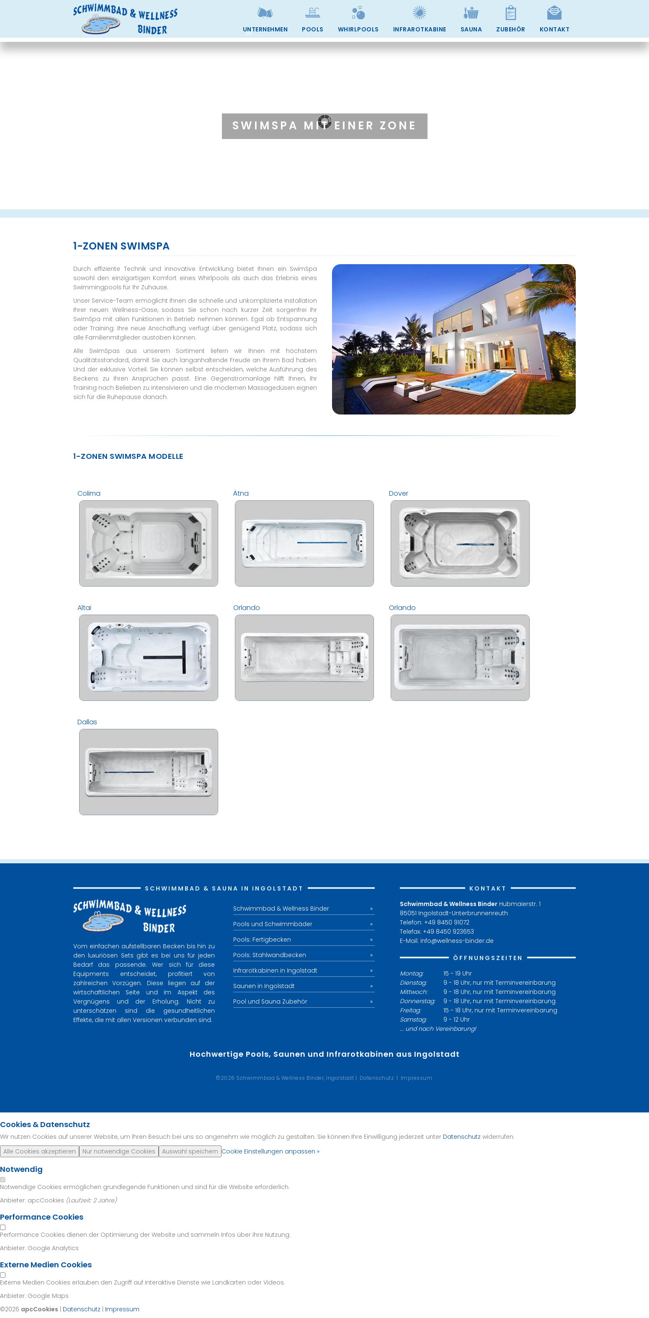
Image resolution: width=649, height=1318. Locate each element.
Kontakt (555, 29)
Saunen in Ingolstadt (264, 986)
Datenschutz (377, 1077)
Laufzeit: (80, 1200)
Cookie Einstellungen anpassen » (270, 1151)
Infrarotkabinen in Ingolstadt (275, 970)
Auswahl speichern (190, 1151)
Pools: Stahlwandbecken (269, 955)
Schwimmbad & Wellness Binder (281, 908)
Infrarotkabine (419, 29)
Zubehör (510, 29)
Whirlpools (358, 29)
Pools (313, 29)
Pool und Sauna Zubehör (270, 1001)
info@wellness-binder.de (457, 941)
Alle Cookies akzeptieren (39, 1151)
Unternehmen (265, 29)
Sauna (471, 29)
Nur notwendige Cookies (118, 1151)
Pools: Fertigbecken (262, 939)
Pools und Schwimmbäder (272, 924)
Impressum (417, 1077)
